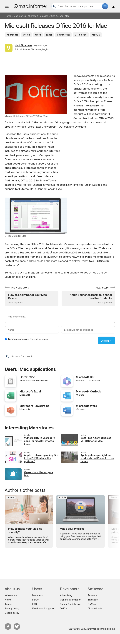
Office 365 (81, 35)
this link (30, 276)
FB (8, 626)
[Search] (79, 6)
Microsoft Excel (30, 391)
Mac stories (20, 15)
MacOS (96, 35)
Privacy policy (12, 608)
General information (70, 599)
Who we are (11, 595)
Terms (8, 604)
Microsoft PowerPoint (34, 405)
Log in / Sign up (113, 7)
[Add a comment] (60, 318)
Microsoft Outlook (88, 391)
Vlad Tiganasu (23, 45)
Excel (49, 35)
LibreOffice (27, 377)
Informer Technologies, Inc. (101, 628)
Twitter (17, 626)
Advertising (66, 595)
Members (37, 595)
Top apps (93, 599)
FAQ (34, 604)
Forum (35, 599)
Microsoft (12, 35)
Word (38, 35)
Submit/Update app (70, 604)
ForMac (92, 604)
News (8, 599)
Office (26, 35)
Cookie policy (12, 612)
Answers (92, 595)
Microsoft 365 (85, 377)
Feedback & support (43, 608)
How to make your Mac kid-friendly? (26, 530)
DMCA (63, 608)
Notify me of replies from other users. (28, 339)
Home (8, 15)
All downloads (95, 608)
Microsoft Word (86, 405)
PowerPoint (63, 35)
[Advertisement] (60, 63)
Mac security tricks (72, 528)
